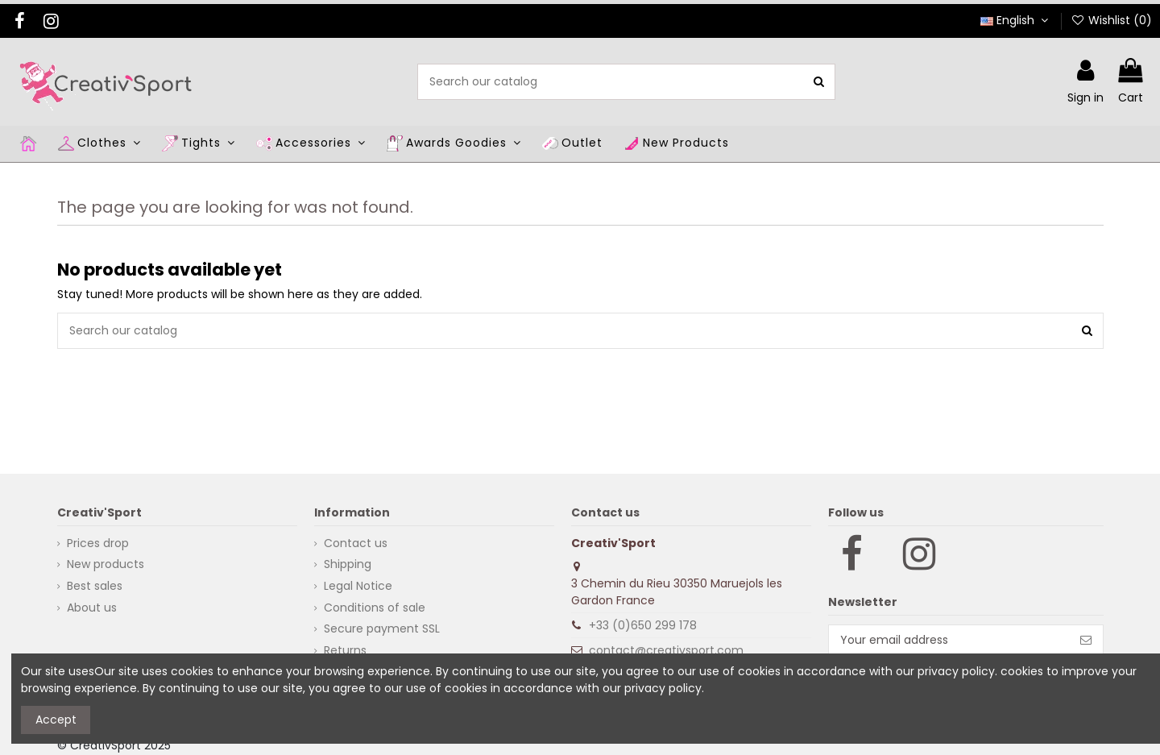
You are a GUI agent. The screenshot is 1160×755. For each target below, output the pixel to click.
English (1016, 20)
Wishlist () (1111, 20)
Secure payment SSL (382, 628)
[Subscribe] (1086, 640)
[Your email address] (949, 640)
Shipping (347, 564)
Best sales (94, 586)
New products (105, 564)
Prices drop (98, 543)
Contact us (355, 543)
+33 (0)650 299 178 (643, 625)
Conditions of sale (374, 607)
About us (92, 607)
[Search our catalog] (818, 82)
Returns (345, 650)
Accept (56, 719)
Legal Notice (358, 586)
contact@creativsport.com (666, 650)
